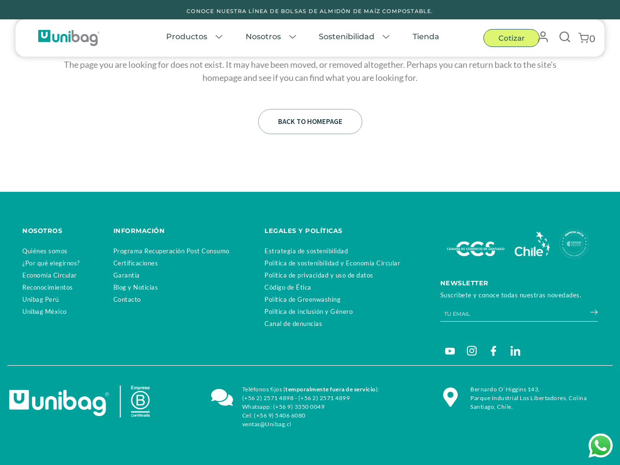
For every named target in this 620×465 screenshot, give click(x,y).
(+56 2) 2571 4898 (268, 398)
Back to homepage (310, 121)
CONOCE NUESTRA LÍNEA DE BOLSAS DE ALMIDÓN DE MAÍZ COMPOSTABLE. (309, 11)
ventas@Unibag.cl (267, 424)
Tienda (428, 38)
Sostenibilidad (360, 38)
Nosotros (275, 38)
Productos (198, 38)
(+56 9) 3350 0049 (299, 406)
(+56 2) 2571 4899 (324, 398)
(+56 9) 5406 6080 (280, 415)
